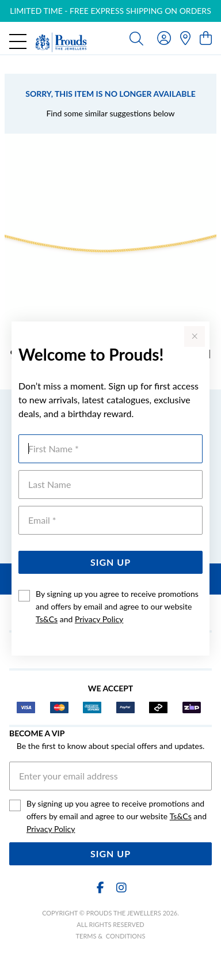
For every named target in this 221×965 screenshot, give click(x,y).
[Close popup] (194, 336)
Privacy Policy (99, 619)
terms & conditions (111, 936)
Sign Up (110, 562)
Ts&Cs (47, 619)
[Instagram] (121, 887)
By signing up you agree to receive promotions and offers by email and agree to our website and (117, 606)
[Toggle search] (136, 38)
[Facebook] (100, 887)
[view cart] (206, 37)
